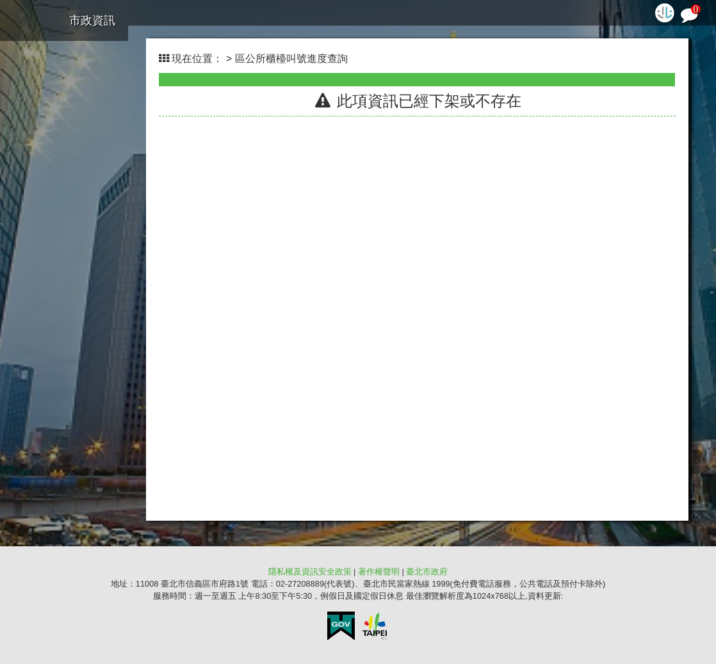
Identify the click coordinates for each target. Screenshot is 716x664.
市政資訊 (92, 20)
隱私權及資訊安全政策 (310, 571)
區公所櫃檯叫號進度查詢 (291, 58)
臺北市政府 (427, 571)
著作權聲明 (379, 571)
